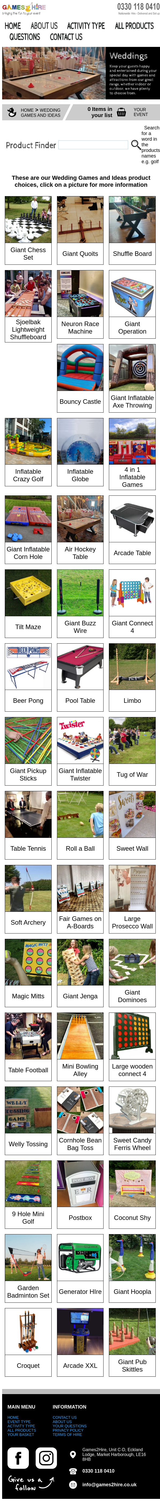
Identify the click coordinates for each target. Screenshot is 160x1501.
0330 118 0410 (98, 1471)
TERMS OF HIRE (67, 1434)
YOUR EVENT (141, 112)
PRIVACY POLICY (68, 1430)
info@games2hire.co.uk (109, 1484)
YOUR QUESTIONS (70, 1426)
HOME (27, 110)
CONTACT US (65, 1417)
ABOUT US (62, 1422)
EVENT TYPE (19, 1422)
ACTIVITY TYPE (21, 1426)
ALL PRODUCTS (21, 1430)
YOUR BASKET (20, 1434)
